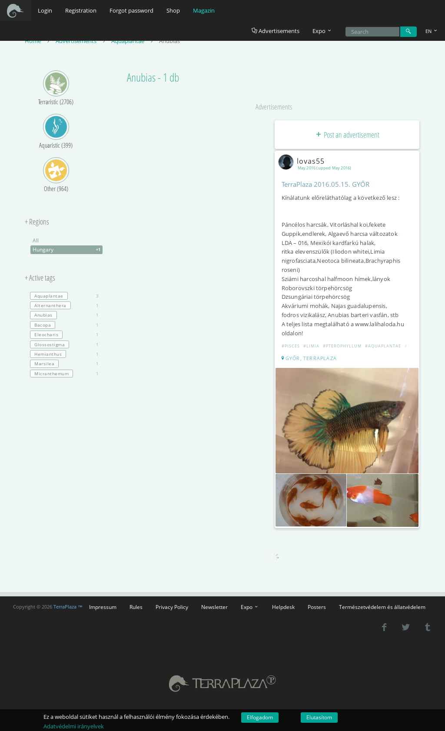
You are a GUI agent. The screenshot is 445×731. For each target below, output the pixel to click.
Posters (317, 606)
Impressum (102, 606)
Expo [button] (322, 31)
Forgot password (131, 10)
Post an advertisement (347, 134)
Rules (136, 606)
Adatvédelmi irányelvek (73, 726)
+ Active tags (40, 278)
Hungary (68, 250)
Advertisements (275, 31)
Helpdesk (283, 606)
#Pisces (291, 346)
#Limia (311, 346)
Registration (80, 10)
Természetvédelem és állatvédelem (382, 606)
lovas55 (303, 161)
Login (45, 10)
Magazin (204, 10)
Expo (250, 606)
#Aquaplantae (383, 346)
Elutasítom (319, 717)
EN (431, 31)
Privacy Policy (172, 606)
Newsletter (214, 606)
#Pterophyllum (342, 346)
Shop (173, 10)
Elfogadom (260, 717)
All (36, 240)
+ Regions (37, 222)
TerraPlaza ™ (68, 607)
